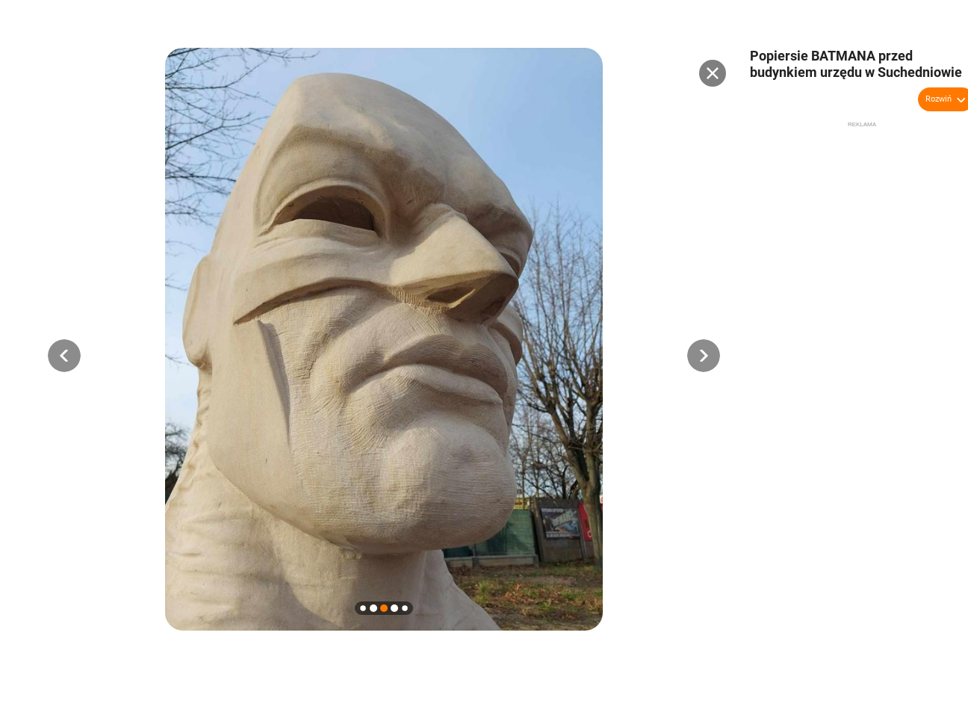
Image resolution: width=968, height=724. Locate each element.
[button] (64, 355)
